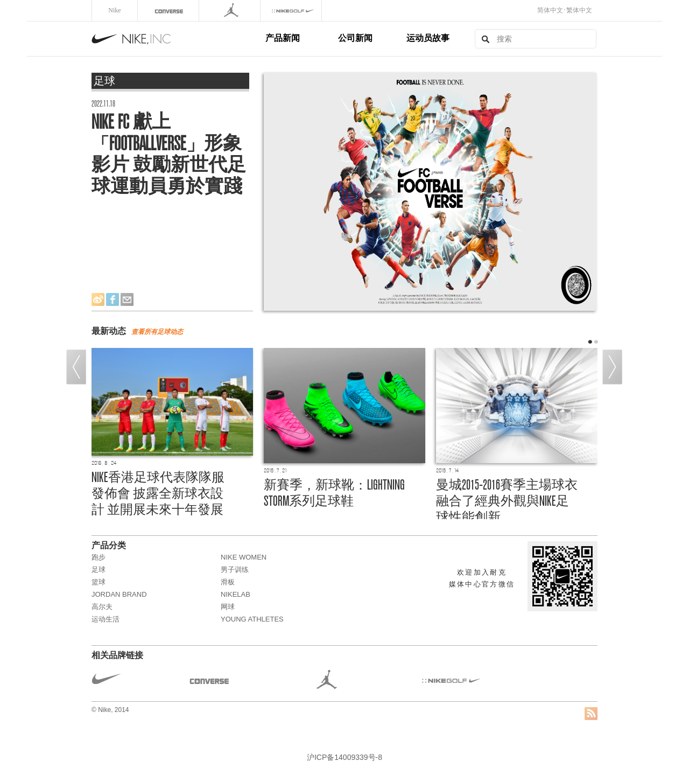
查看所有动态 (157, 332)
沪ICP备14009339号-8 (344, 757)
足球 (99, 569)
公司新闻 (355, 38)
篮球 (99, 582)
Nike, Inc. (177, 39)
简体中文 (550, 10)
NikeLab (235, 594)
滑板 (228, 582)
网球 (228, 607)
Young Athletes (252, 619)
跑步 (99, 557)
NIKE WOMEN (243, 557)
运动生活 (105, 619)
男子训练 (235, 569)
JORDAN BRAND (119, 594)
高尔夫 (102, 607)
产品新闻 (282, 38)
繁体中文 (579, 10)
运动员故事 (427, 38)
